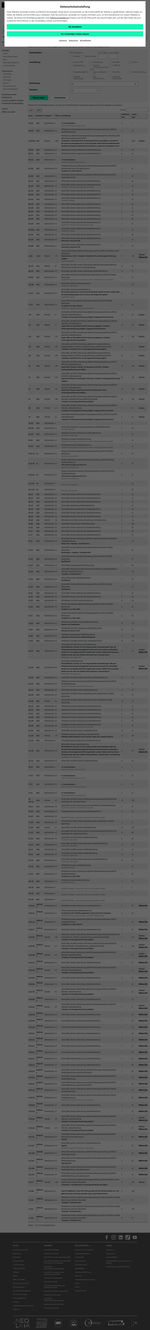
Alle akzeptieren (75, 26)
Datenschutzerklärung (59, 18)
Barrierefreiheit (85, 40)
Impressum (63, 40)
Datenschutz (73, 40)
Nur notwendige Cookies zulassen (75, 34)
